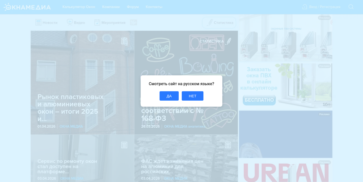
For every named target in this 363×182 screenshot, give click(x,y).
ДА (169, 96)
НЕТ (192, 96)
